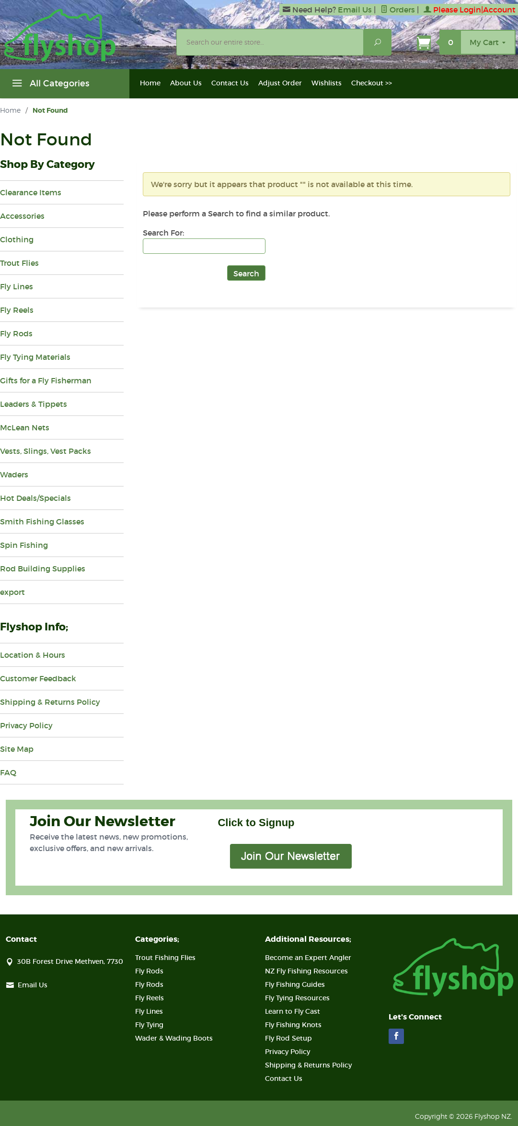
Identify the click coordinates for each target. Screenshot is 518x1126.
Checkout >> (371, 83)
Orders (397, 9)
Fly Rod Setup (288, 1038)
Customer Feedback (38, 678)
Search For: (163, 232)
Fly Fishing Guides (295, 984)
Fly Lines (16, 286)
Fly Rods (16, 333)
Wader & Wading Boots (174, 1038)
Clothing (17, 239)
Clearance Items (30, 192)
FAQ (8, 772)
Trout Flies (19, 263)
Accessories (22, 216)
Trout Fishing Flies (165, 957)
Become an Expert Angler (308, 957)
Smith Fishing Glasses (42, 521)
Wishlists (326, 83)
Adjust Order (280, 83)
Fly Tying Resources (297, 998)
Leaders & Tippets (33, 404)
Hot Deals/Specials (35, 498)
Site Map (17, 749)
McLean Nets (24, 427)
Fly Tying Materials (35, 357)
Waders (14, 474)
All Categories (49, 85)
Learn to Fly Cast (292, 1011)
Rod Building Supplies (42, 568)
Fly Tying (149, 1024)
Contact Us (230, 83)
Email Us (355, 9)
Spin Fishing (24, 545)
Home (150, 83)
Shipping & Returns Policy (50, 702)
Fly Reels (17, 310)
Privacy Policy (26, 725)
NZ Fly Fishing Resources (306, 971)
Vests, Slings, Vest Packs (45, 451)
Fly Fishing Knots (293, 1024)
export (12, 592)
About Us (186, 83)
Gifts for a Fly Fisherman (46, 380)
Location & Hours (32, 655)
